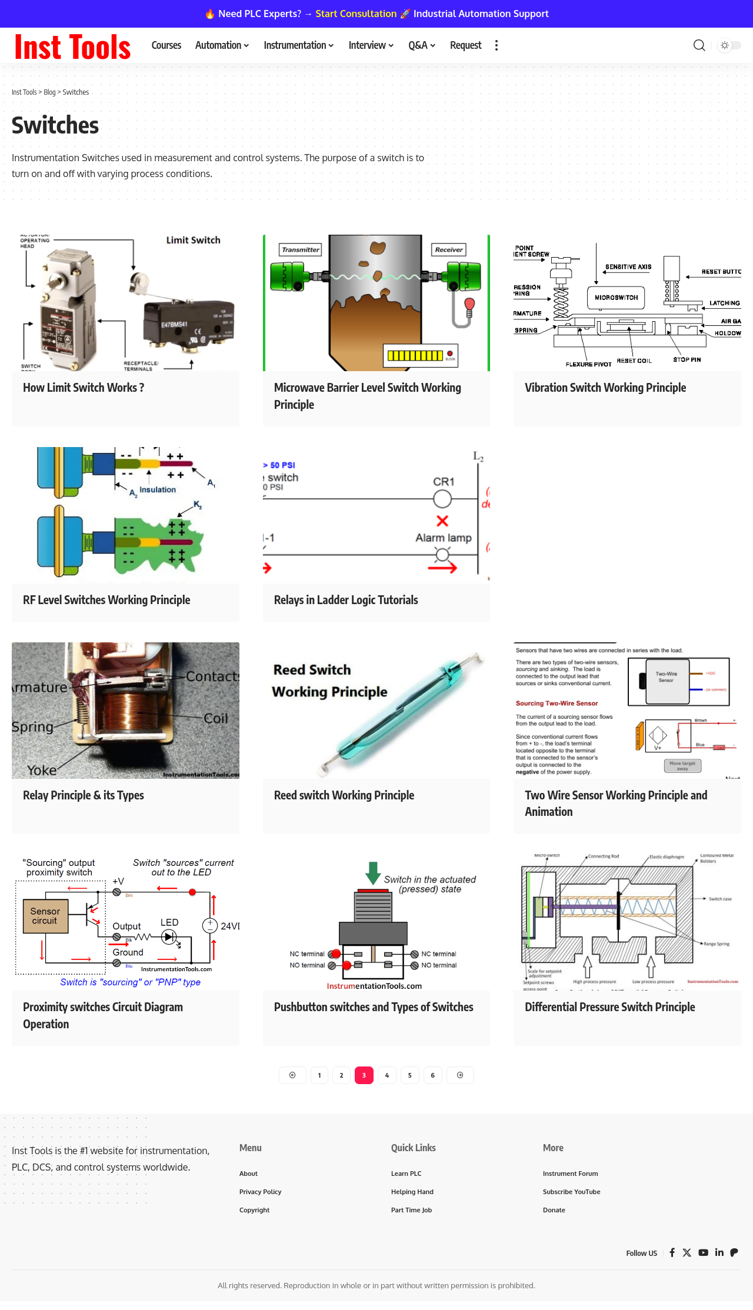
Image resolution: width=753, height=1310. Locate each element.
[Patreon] (734, 1257)
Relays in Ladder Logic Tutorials (358, 598)
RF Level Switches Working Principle (120, 598)
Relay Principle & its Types (93, 793)
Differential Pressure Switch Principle (624, 1006)
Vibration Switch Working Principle (619, 386)
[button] (496, 45)
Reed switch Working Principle (356, 793)
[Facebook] (671, 1257)
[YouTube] (702, 1257)
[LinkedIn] (719, 1257)
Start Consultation (356, 13)
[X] (685, 1257)
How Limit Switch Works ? (94, 386)
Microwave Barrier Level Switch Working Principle (358, 395)
